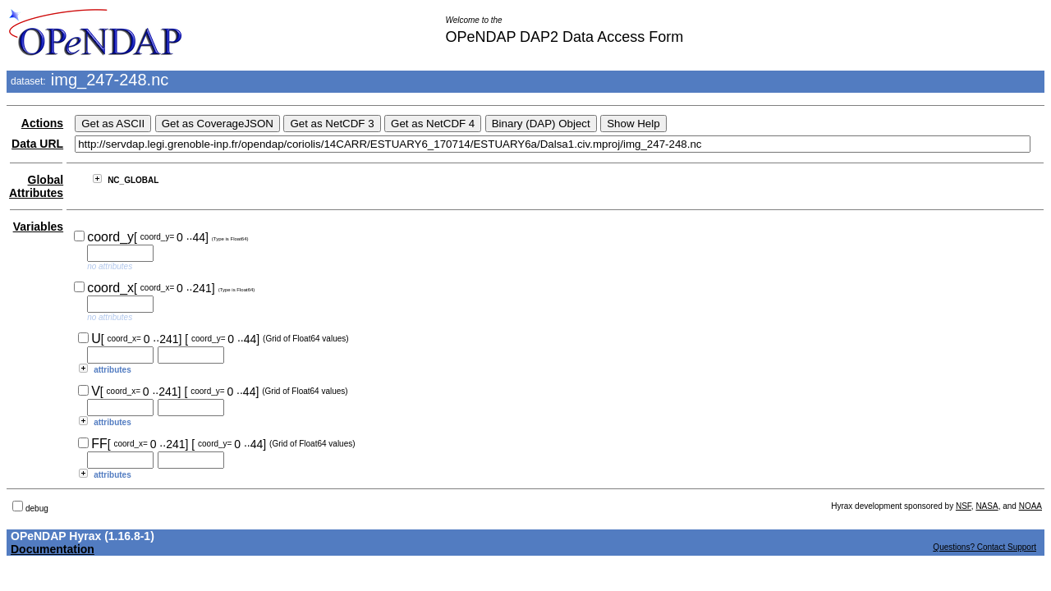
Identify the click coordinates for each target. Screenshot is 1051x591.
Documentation (52, 549)
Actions (42, 123)
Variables (38, 226)
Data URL (37, 143)
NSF (963, 506)
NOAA (1030, 506)
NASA (986, 506)
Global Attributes (36, 186)
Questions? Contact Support (984, 547)
